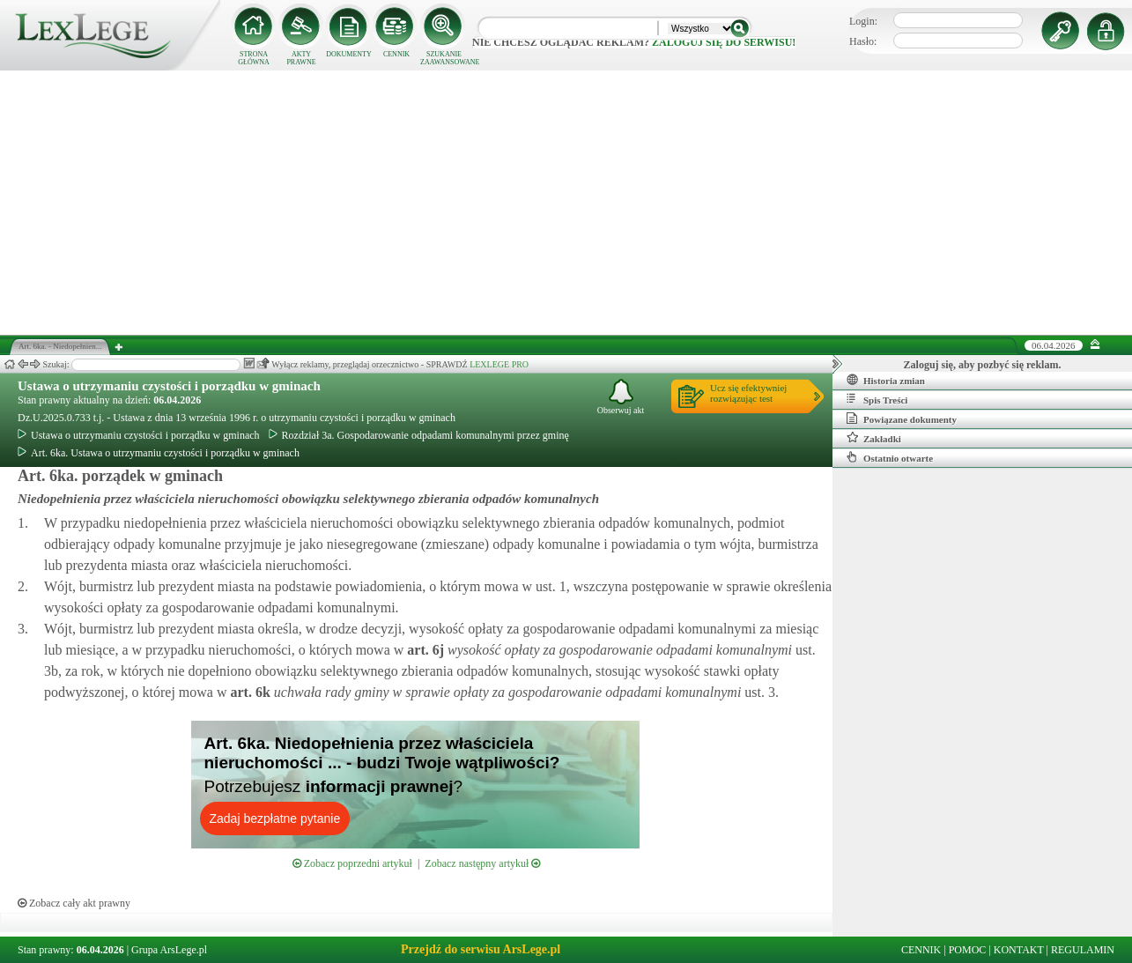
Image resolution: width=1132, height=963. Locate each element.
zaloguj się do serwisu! (723, 42)
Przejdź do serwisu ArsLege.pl (480, 949)
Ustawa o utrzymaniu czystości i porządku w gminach (169, 386)
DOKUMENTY (349, 54)
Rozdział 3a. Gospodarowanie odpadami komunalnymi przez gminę (419, 435)
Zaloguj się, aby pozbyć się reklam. (983, 365)
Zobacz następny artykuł (482, 863)
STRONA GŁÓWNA (254, 58)
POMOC (968, 950)
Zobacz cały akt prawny (74, 903)
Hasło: (863, 41)
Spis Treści (877, 399)
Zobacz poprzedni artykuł (352, 863)
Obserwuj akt (621, 397)
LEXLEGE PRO (499, 364)
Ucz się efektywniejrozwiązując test (748, 393)
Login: (863, 21)
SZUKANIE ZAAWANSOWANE (444, 58)
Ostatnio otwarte (890, 457)
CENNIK (396, 54)
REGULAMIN (1082, 950)
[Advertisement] (566, 202)
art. (423, 649)
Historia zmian (886, 380)
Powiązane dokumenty (902, 418)
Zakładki (874, 438)
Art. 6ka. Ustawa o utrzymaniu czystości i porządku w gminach (159, 453)
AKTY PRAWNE (300, 58)
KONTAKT (1019, 950)
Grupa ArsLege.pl (169, 950)
